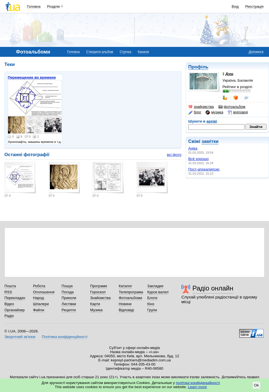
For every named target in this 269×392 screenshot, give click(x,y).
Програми (98, 286)
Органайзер (14, 310)
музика (214, 112)
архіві (211, 121)
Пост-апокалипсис (204, 169)
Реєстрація (254, 6)
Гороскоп (98, 292)
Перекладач (14, 298)
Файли (38, 310)
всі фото (174, 155)
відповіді (238, 112)
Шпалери (41, 304)
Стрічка (125, 52)
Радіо (9, 316)
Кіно (150, 304)
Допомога (256, 52)
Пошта (10, 286)
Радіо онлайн (212, 288)
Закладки (155, 286)
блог (194, 112)
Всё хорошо (198, 159)
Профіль (198, 67)
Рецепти (68, 310)
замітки (210, 141)
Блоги (152, 298)
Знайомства (100, 298)
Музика (96, 310)
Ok (256, 385)
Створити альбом (99, 52)
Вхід (235, 6)
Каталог (125, 286)
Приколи (68, 298)
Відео (9, 304)
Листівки (68, 304)
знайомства (201, 107)
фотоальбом (231, 107)
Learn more (197, 387)
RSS (8, 292)
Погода (67, 292)
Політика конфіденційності (64, 337)
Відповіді (126, 310)
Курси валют (158, 292)
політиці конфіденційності (198, 383)
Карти (95, 304)
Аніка (192, 148)
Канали (143, 52)
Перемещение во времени (32, 77)
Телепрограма (131, 292)
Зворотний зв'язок (19, 337)
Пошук (67, 286)
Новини (125, 304)
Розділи (53, 6)
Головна (34, 6)
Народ (38, 298)
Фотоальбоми (130, 298)
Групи (152, 310)
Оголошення (44, 292)
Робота (39, 286)
